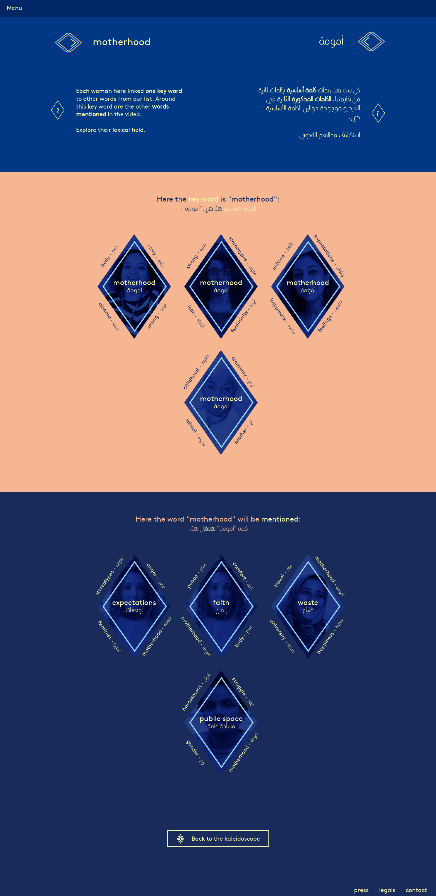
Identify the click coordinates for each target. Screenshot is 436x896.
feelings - (329, 316)
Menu (14, 7)
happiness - (282, 315)
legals (387, 890)
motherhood (134, 286)
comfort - (243, 575)
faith (221, 606)
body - (108, 255)
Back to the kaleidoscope (226, 838)
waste (308, 606)
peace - (195, 576)
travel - (282, 576)
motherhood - (156, 636)
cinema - (109, 316)
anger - (156, 575)
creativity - (243, 371)
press (361, 890)
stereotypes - (243, 256)
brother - (243, 432)
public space (221, 722)
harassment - (195, 692)
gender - (196, 752)
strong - (156, 316)
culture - (282, 256)
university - (282, 636)
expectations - (330, 255)
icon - (196, 316)
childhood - (195, 372)
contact (416, 890)
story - (156, 256)
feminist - (109, 636)
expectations (134, 606)
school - (196, 432)
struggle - (243, 692)
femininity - (243, 316)
